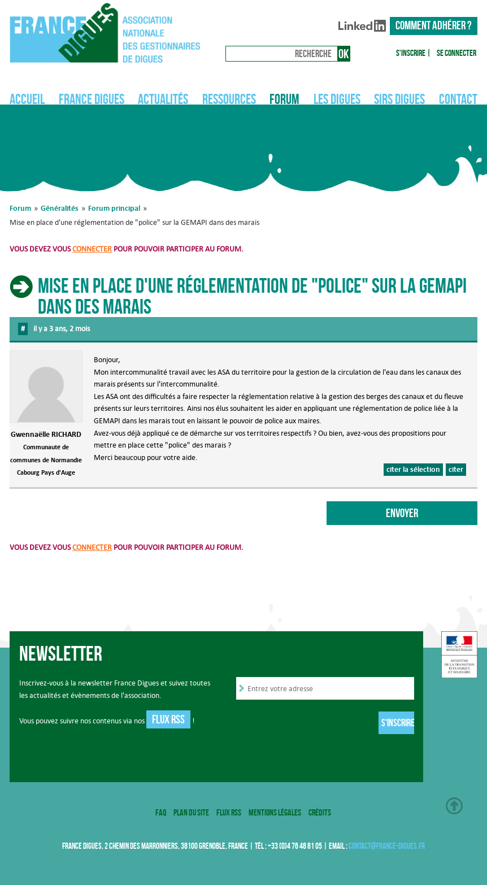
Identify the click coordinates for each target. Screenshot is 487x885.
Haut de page (454, 805)
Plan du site (191, 812)
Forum (284, 99)
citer (456, 469)
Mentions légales (275, 812)
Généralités (60, 208)
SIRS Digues (399, 99)
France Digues (91, 99)
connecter (92, 249)
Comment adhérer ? (433, 25)
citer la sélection (413, 469)
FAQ (160, 812)
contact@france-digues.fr (387, 846)
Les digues (337, 99)
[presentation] (322, 724)
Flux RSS (168, 719)
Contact (458, 99)
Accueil (27, 99)
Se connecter (456, 53)
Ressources (229, 99)
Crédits (319, 812)
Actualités (163, 99)
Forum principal (114, 208)
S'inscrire (410, 53)
